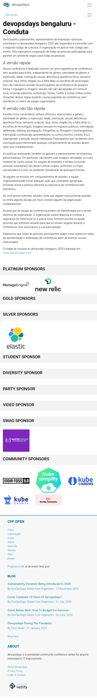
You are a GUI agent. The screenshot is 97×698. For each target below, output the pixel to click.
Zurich (11, 542)
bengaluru (11, 15)
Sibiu (10, 554)
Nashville (12, 546)
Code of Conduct (17, 675)
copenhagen (14, 533)
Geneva (12, 550)
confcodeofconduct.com (17, 252)
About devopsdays (17, 666)
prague (11, 558)
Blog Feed (13, 636)
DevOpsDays (16, 5)
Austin (11, 538)
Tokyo (11, 529)
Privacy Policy (15, 670)
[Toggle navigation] (89, 5)
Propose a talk (16, 566)
